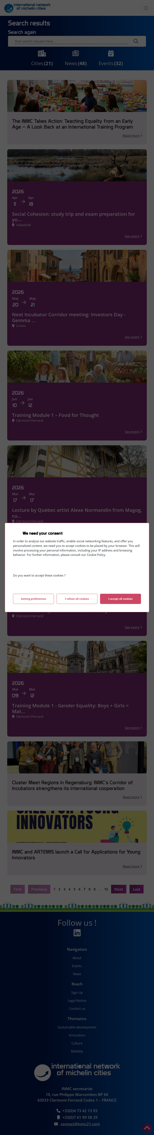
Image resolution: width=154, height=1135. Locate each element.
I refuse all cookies (77, 599)
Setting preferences (33, 599)
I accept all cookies (120, 599)
